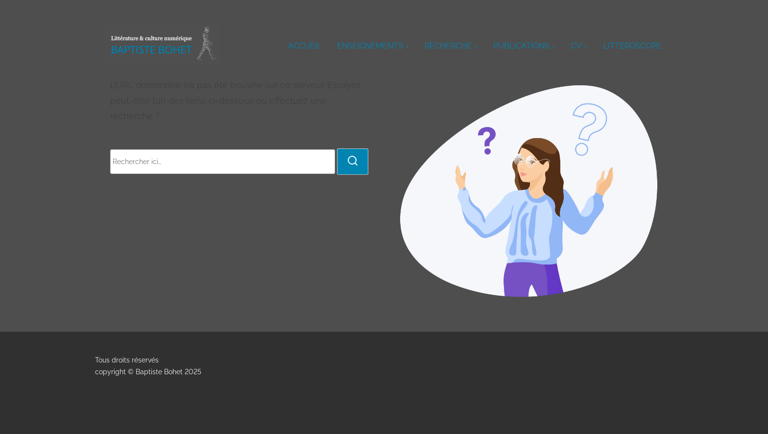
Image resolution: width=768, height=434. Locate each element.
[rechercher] (352, 161)
